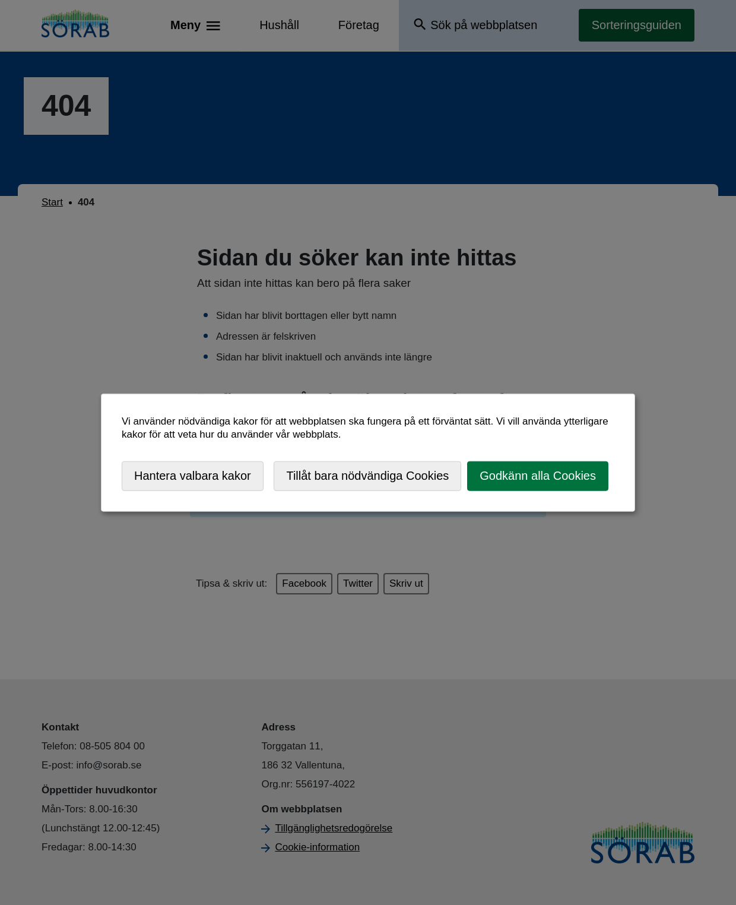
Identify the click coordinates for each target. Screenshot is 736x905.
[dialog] (368, 453)
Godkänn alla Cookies (538, 475)
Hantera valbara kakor (192, 475)
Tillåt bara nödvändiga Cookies (367, 475)
